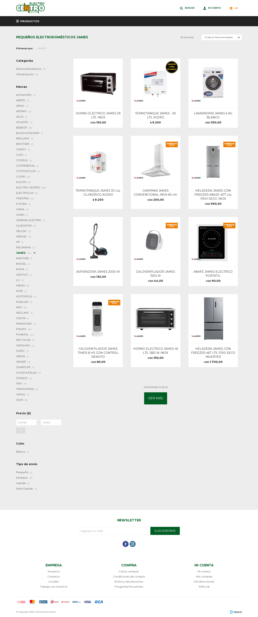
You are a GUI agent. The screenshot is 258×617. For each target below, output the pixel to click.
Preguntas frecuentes (129, 586)
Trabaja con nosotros (53, 586)
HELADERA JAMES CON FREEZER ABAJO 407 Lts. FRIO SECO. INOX (213, 194)
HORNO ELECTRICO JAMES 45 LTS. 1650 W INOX (155, 351)
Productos (29, 21)
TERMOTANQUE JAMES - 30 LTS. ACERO (155, 115)
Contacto (53, 576)
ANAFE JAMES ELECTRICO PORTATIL (213, 274)
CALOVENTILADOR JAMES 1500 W (155, 274)
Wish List (204, 586)
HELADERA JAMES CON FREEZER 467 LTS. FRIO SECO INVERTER (213, 353)
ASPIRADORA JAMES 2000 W (98, 272)
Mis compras (204, 576)
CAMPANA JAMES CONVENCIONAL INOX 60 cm (155, 192)
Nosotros (54, 571)
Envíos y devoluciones (128, 581)
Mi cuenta (204, 571)
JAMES (42, 48)
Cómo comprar (129, 571)
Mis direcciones (204, 581)
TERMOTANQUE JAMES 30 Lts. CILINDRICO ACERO (98, 192)
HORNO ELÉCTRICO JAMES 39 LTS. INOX (98, 115)
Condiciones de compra (129, 576)
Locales (54, 581)
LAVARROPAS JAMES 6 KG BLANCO (213, 115)
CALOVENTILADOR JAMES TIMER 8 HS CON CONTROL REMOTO (98, 353)
